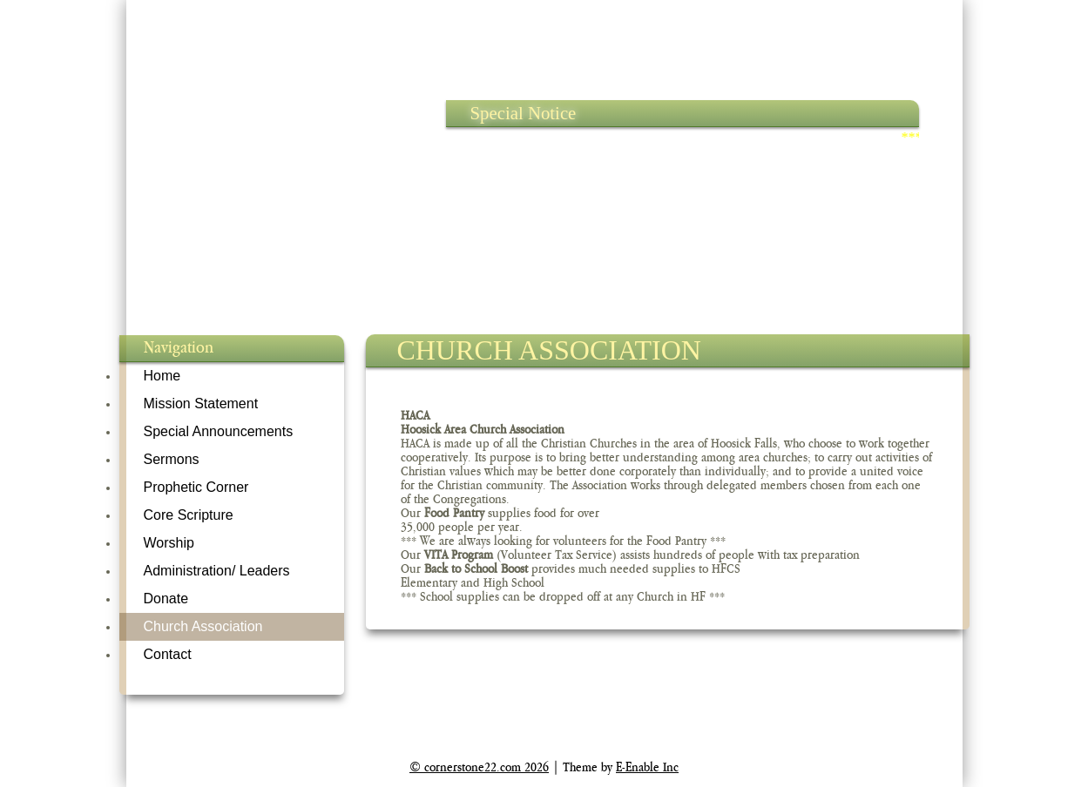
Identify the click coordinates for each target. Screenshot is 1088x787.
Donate (166, 598)
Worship (169, 542)
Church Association (203, 626)
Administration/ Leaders (217, 570)
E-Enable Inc (647, 767)
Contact (168, 654)
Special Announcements (219, 431)
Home (162, 375)
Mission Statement (201, 403)
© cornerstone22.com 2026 (479, 767)
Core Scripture (188, 515)
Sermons (171, 459)
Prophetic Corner (196, 487)
